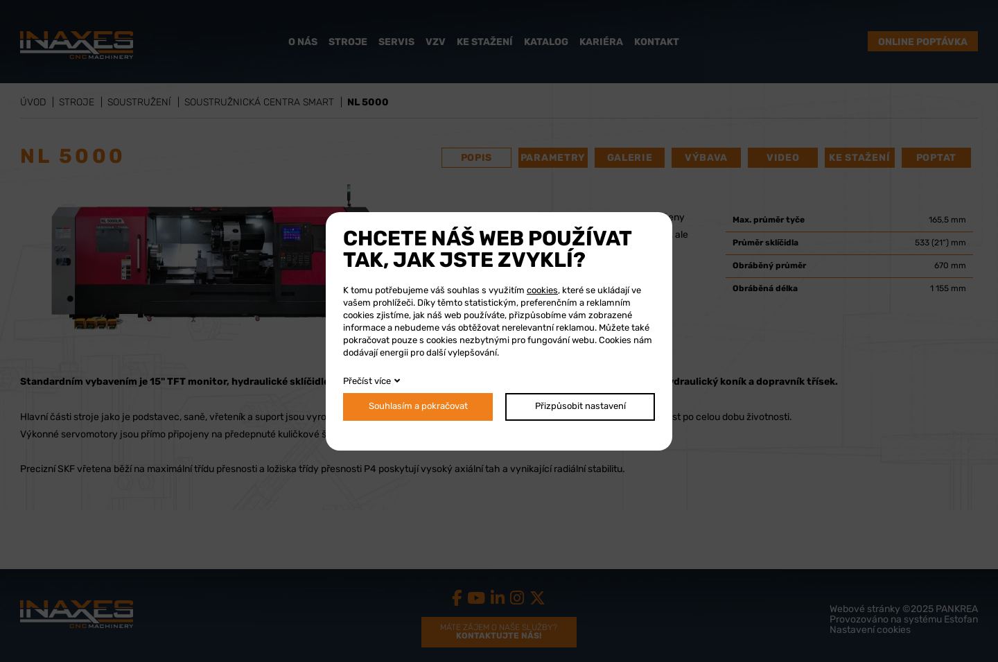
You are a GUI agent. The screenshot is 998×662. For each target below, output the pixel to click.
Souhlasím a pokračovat (418, 406)
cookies (542, 290)
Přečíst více (367, 381)
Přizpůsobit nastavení (580, 406)
